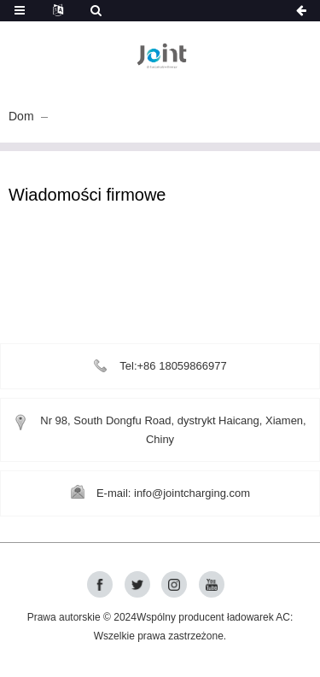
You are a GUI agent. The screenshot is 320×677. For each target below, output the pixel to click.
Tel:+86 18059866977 (172, 365)
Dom (21, 116)
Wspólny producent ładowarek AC (213, 617)
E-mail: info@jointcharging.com (173, 493)
